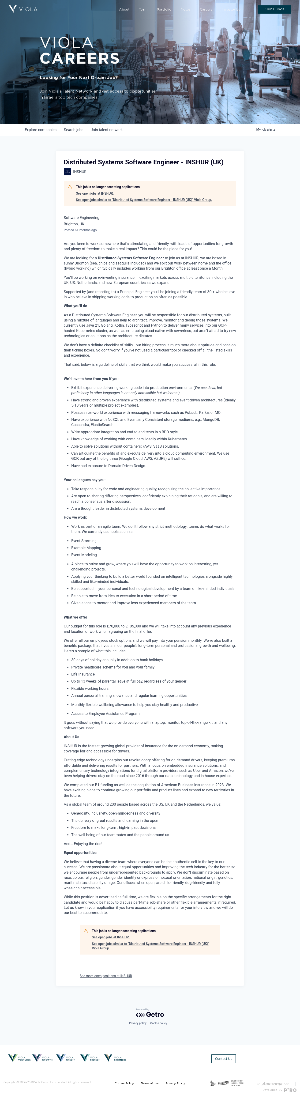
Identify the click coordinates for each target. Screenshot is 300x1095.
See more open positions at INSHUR (106, 976)
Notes (189, 9)
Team (149, 9)
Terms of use (149, 1080)
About (131, 9)
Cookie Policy (124, 1080)
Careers (208, 9)
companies (40, 130)
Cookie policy (158, 1023)
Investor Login (234, 9)
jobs (73, 130)
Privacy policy (137, 1023)
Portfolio (169, 9)
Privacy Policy (175, 1080)
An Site (273, 1081)
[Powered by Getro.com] (150, 1012)
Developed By (279, 1087)
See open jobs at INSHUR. (95, 193)
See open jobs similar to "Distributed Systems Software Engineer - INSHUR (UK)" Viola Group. (144, 200)
